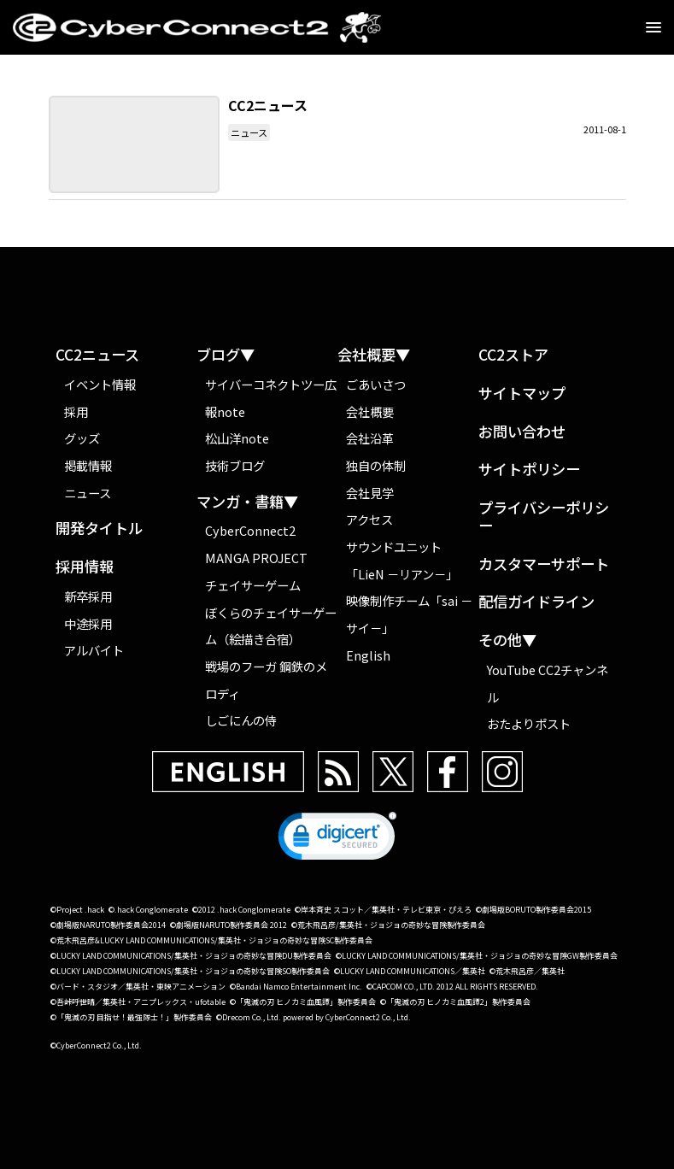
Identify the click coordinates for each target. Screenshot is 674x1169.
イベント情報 (100, 384)
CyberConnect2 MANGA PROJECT (256, 544)
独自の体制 (376, 465)
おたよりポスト (529, 723)
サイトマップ (522, 393)
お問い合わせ (522, 432)
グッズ (82, 438)
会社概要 (370, 411)
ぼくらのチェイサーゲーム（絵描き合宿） (271, 626)
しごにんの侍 (241, 720)
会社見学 (370, 493)
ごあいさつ (376, 384)
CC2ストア (513, 355)
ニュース (249, 132)
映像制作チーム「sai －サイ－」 (409, 614)
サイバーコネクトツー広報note (271, 397)
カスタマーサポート (543, 564)
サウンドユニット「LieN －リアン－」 (402, 560)
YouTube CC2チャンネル (547, 683)
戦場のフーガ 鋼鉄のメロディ (266, 679)
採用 (76, 411)
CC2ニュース (97, 355)
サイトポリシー (529, 470)
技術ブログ (235, 465)
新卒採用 (88, 596)
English (368, 655)
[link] (337, 840)
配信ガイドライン (536, 602)
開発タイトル (99, 529)
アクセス (369, 519)
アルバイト (94, 650)
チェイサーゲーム (253, 585)
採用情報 (85, 567)
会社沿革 (370, 438)
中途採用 (88, 623)
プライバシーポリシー (543, 516)
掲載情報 (88, 465)
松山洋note (237, 438)
